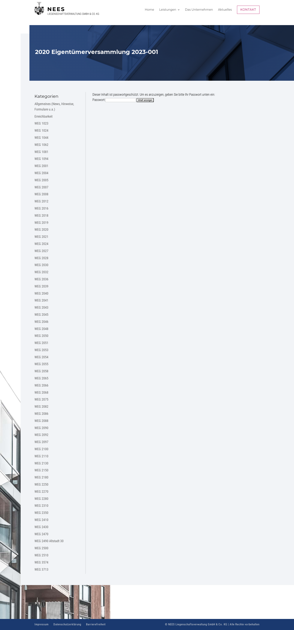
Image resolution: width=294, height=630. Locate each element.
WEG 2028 (41, 258)
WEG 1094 (41, 159)
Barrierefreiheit (96, 624)
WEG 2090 (41, 428)
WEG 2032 (41, 272)
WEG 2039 (41, 286)
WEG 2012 (41, 201)
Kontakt (248, 9)
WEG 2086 (41, 414)
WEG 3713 (41, 569)
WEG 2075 (41, 399)
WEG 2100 (41, 449)
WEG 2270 (41, 491)
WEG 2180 (41, 477)
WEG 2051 (41, 343)
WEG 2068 (41, 392)
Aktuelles (225, 9)
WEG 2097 (41, 442)
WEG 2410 (41, 520)
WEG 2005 (41, 180)
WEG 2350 (41, 513)
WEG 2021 (41, 237)
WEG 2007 (41, 187)
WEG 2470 (41, 534)
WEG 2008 (41, 194)
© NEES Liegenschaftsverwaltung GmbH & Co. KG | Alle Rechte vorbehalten (212, 624)
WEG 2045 (41, 314)
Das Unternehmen (199, 9)
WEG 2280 (41, 499)
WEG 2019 (41, 223)
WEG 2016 (41, 208)
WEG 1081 (41, 152)
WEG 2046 (41, 322)
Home (149, 9)
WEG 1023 (41, 123)
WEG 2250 (41, 484)
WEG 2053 (41, 350)
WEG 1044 (41, 138)
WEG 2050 (41, 336)
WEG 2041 (41, 300)
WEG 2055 (41, 364)
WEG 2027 (41, 251)
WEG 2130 (41, 463)
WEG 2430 (41, 527)
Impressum (41, 624)
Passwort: (114, 100)
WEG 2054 (41, 357)
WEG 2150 (41, 470)
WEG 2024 (41, 244)
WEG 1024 (41, 130)
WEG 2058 (41, 371)
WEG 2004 (41, 173)
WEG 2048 (41, 329)
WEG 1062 (41, 145)
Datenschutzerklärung (67, 624)
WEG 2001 (41, 166)
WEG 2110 (41, 456)
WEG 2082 (41, 406)
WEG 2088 (41, 421)
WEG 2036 (41, 279)
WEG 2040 (41, 293)
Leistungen (167, 9)
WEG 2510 (41, 555)
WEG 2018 (41, 215)
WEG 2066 (41, 385)
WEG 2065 (41, 378)
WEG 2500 (41, 548)
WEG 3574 (41, 562)
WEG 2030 (41, 265)
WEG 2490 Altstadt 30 (49, 541)
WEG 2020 (41, 229)
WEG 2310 (41, 506)
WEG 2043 (41, 307)
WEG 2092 (41, 435)
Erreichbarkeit (43, 116)
